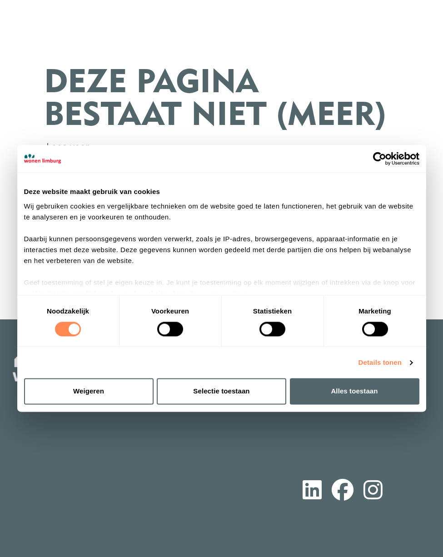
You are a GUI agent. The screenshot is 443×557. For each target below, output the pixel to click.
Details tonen (380, 362)
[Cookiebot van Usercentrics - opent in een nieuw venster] (379, 158)
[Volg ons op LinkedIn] (312, 491)
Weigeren (88, 391)
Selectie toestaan (221, 391)
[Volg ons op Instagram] (373, 491)
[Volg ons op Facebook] (342, 491)
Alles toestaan (354, 391)
